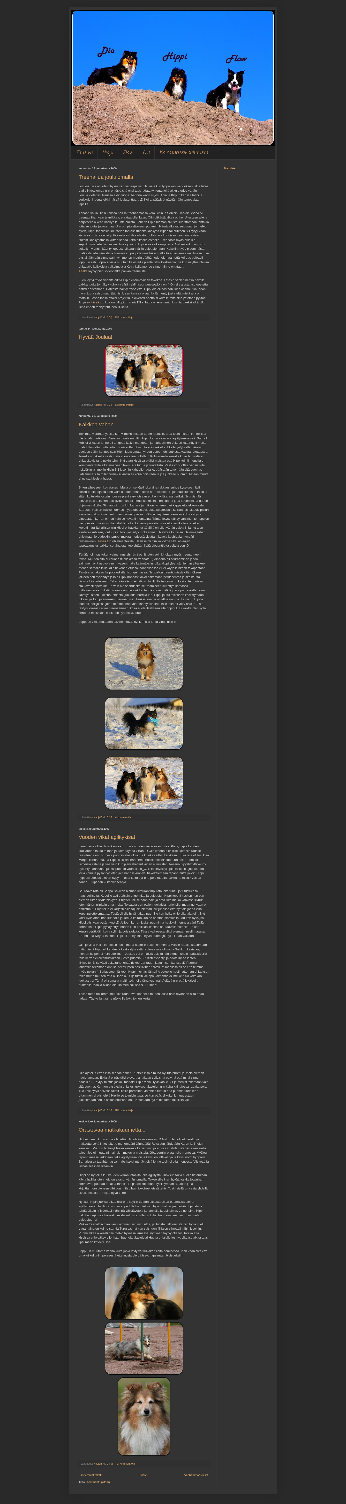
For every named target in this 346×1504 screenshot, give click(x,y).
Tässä (101, 541)
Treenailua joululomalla (106, 177)
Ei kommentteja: (125, 317)
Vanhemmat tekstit (196, 1475)
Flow (128, 153)
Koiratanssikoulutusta (183, 153)
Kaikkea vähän (96, 424)
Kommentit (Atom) (98, 1482)
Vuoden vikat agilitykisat (107, 837)
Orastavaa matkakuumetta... (112, 1130)
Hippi (107, 153)
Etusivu (84, 153)
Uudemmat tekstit (91, 1475)
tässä (95, 302)
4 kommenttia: (123, 817)
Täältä (83, 271)
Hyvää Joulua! (95, 337)
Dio (146, 153)
